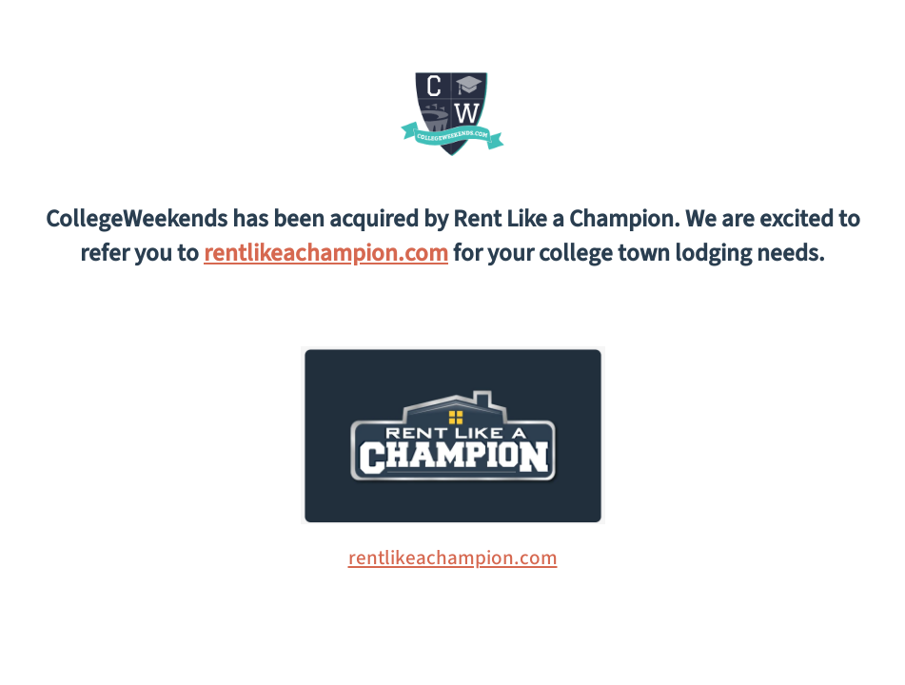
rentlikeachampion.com (326, 253)
